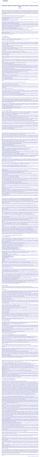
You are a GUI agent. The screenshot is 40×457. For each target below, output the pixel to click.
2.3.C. (2, 333)
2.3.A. (2, 289)
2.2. (2, 235)
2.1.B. (2, 157)
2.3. (2, 285)
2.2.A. (2, 236)
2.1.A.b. (2, 110)
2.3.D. (2, 344)
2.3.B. (2, 320)
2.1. (2, 37)
